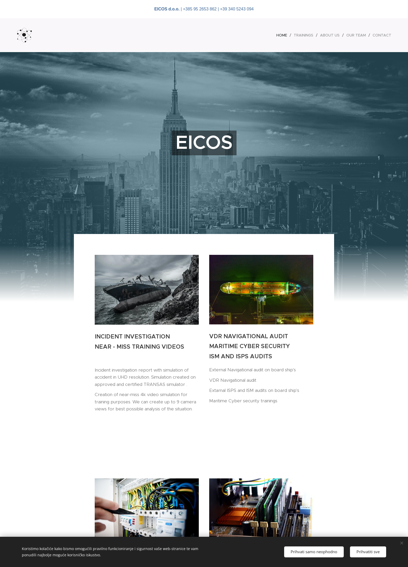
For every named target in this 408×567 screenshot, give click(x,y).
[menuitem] (283, 35)
